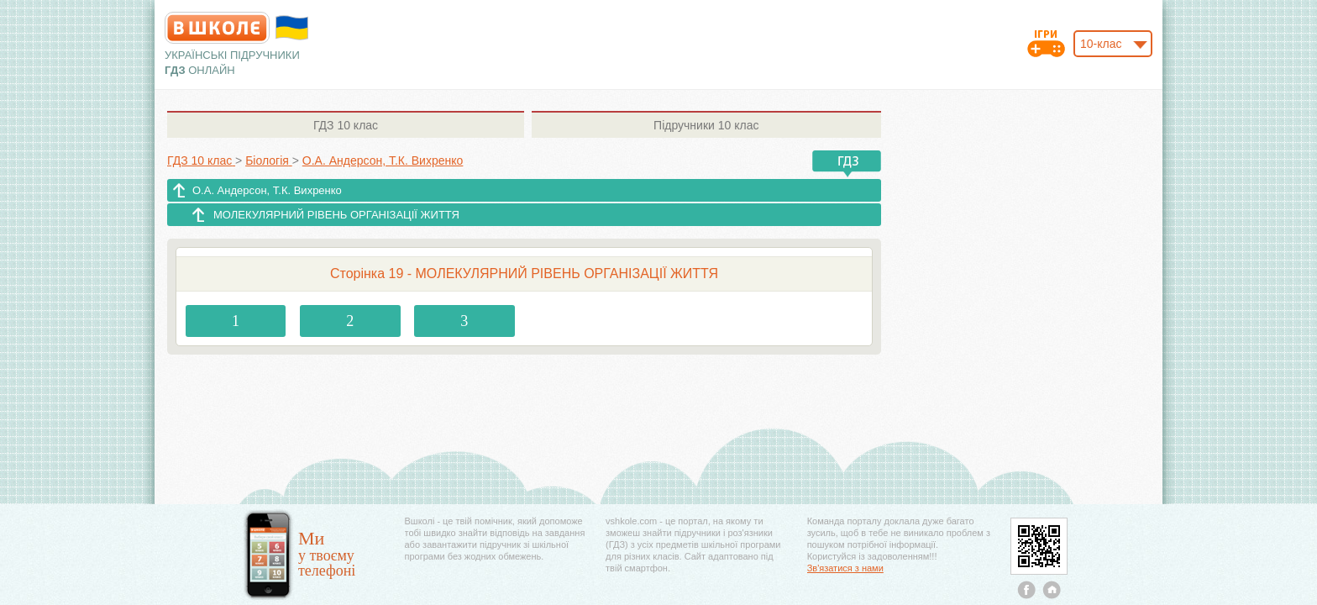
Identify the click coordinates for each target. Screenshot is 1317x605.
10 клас (345, 125)
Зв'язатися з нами (845, 568)
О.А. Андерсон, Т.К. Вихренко (267, 190)
